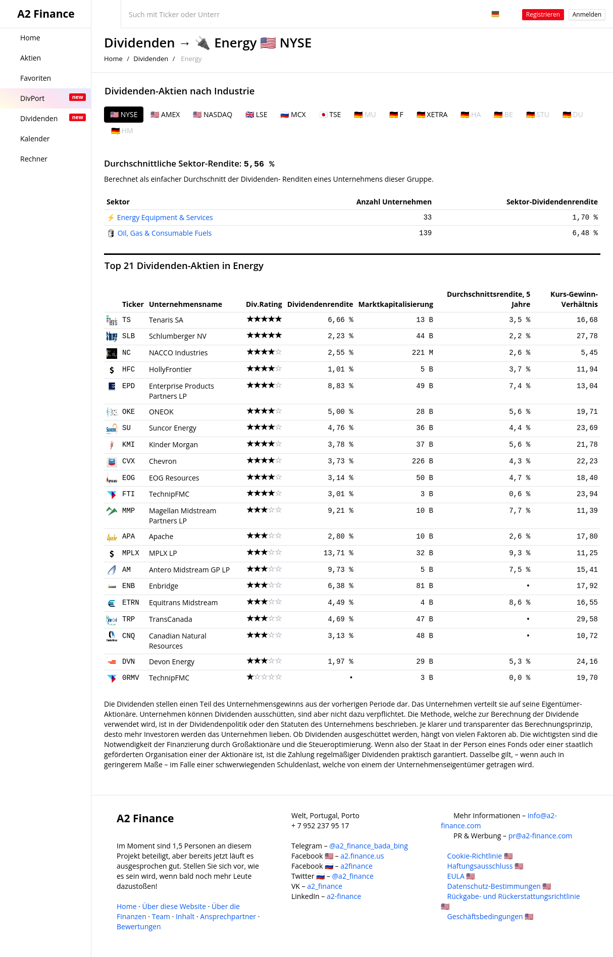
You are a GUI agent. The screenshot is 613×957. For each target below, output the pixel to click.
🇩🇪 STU (537, 114)
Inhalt (185, 916)
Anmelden (587, 14)
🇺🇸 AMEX (165, 114)
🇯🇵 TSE (330, 114)
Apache (161, 536)
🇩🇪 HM (122, 130)
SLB (128, 336)
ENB (128, 586)
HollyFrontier (170, 369)
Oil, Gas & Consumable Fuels (165, 233)
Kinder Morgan (173, 444)
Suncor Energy (172, 428)
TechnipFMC (169, 494)
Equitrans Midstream (183, 602)
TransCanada (170, 619)
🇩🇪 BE (503, 114)
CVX (128, 461)
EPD (128, 386)
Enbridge (163, 586)
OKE (128, 412)
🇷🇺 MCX (292, 114)
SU (126, 428)
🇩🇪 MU (365, 114)
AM (126, 570)
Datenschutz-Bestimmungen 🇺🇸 (499, 886)
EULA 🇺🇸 (461, 876)
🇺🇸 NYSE (123, 114)
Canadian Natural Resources (178, 641)
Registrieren (543, 14)
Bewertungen (139, 926)
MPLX (130, 553)
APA (128, 537)
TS (126, 320)
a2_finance (324, 886)
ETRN (130, 603)
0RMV (130, 678)
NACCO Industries (178, 352)
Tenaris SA (166, 320)
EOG (128, 478)
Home (113, 58)
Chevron (163, 461)
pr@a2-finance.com (540, 835)
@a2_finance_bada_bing (368, 845)
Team (161, 916)
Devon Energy (171, 661)
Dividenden (139, 42)
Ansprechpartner (228, 916)
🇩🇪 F (396, 114)
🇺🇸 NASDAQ (212, 114)
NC (126, 353)
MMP (128, 511)
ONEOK (161, 411)
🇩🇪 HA (471, 114)
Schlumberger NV (178, 336)
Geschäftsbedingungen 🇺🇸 (490, 916)
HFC (128, 369)
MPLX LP (163, 553)
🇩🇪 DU (573, 114)
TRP (128, 619)
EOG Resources (174, 478)
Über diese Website (174, 906)
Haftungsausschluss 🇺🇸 (485, 866)
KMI (128, 445)
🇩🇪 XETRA (432, 114)
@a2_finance (353, 876)
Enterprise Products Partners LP (181, 391)
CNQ (128, 636)
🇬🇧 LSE (256, 114)
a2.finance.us (362, 856)
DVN (128, 662)
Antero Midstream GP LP (189, 569)
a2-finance (344, 896)
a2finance (356, 866)
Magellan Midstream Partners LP (183, 515)
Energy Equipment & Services (165, 217)
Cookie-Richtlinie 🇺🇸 (480, 856)
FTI (128, 494)
